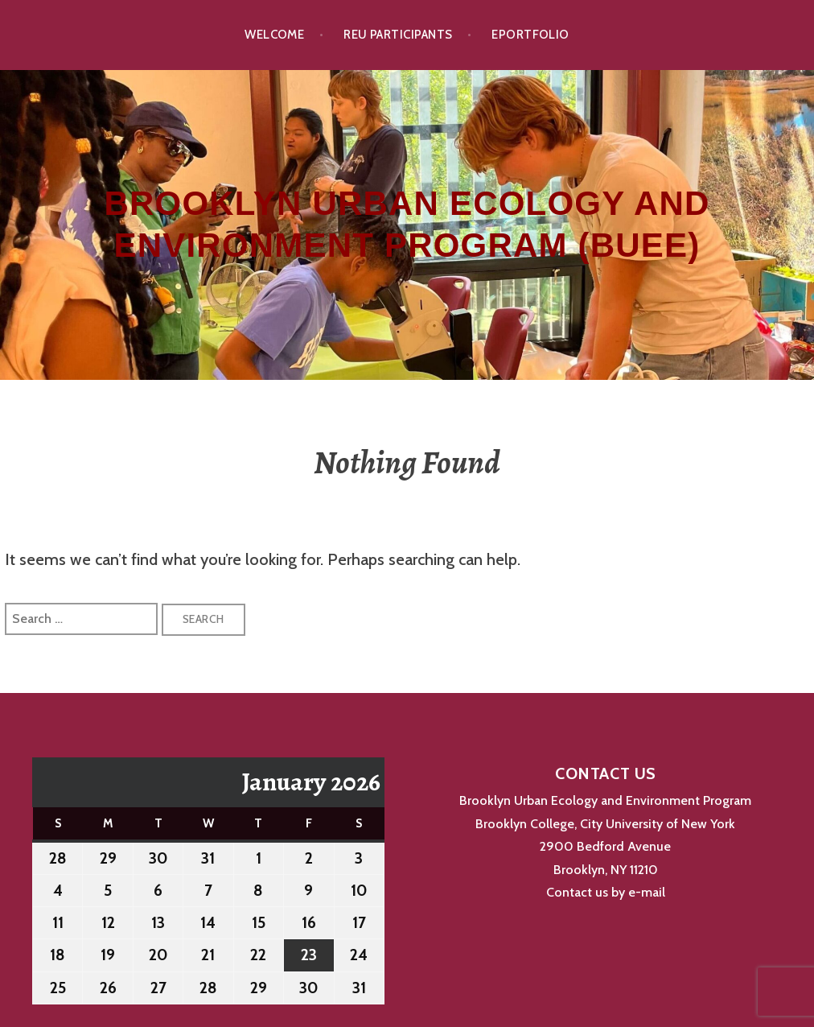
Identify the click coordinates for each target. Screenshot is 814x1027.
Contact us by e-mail (605, 892)
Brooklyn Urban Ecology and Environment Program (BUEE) (406, 224)
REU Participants (397, 34)
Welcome (274, 34)
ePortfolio (530, 34)
